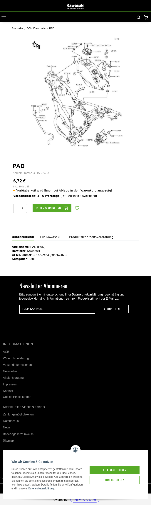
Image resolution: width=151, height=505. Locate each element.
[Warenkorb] (146, 17)
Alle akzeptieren (111, 465)
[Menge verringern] (16, 208)
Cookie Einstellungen (17, 396)
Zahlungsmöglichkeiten (18, 414)
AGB (6, 351)
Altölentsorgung (13, 377)
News (7, 427)
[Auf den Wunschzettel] (77, 208)
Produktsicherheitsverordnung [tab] (91, 237)
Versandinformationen (17, 364)
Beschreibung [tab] (23, 237)
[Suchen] (138, 17)
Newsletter (10, 371)
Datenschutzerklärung (87, 294)
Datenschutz (11, 421)
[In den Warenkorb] (52, 208)
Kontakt (8, 390)
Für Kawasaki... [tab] (51, 237)
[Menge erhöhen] (28, 208)
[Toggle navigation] (3, 17)
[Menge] (22, 208)
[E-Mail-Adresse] (57, 309)
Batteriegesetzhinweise (18, 434)
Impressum (10, 384)
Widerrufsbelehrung (16, 358)
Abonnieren (112, 309)
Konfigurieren (112, 475)
